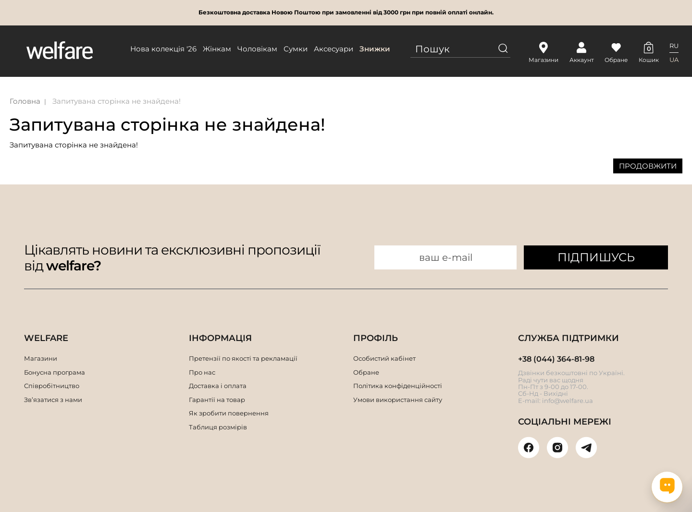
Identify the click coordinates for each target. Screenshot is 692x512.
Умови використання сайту (397, 399)
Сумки (296, 48)
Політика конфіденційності (397, 386)
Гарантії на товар (217, 399)
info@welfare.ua (567, 400)
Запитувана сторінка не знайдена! (116, 101)
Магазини (40, 358)
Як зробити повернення (229, 413)
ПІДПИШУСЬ (596, 257)
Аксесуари (333, 48)
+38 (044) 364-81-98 (556, 359)
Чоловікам (257, 48)
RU (674, 45)
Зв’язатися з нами (53, 399)
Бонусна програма (54, 372)
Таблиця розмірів (218, 427)
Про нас (202, 372)
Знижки (374, 48)
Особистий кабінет (384, 358)
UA (674, 59)
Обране (366, 372)
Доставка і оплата (218, 386)
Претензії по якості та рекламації (243, 358)
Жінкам (217, 48)
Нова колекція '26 (163, 48)
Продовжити (648, 166)
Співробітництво (51, 386)
